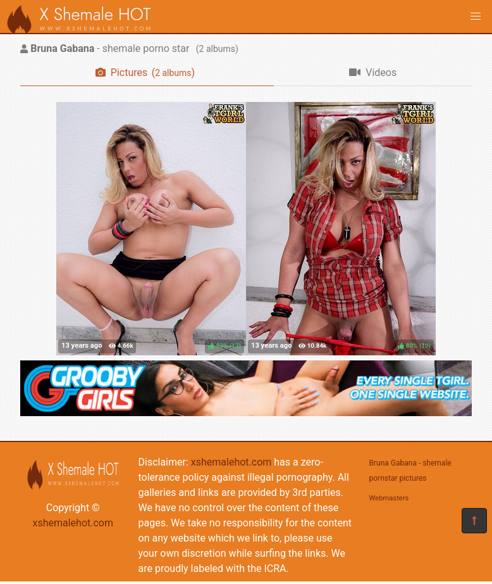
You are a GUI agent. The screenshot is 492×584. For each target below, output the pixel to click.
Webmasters (389, 498)
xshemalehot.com (72, 523)
